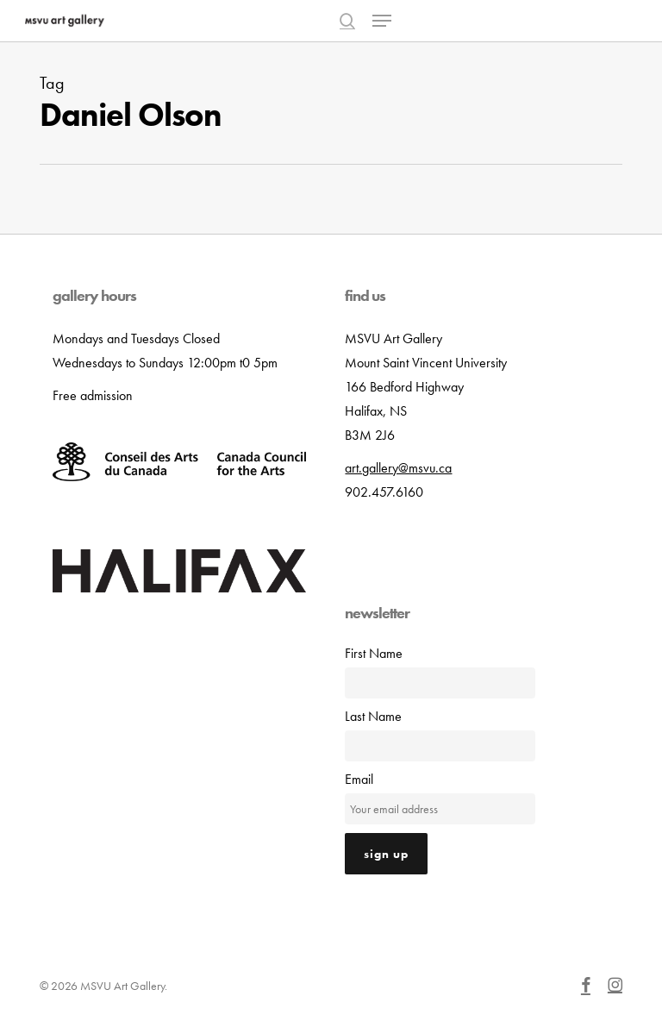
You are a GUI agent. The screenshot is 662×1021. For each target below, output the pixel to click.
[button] (381, 20)
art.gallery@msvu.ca (398, 468)
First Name (374, 653)
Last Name (373, 716)
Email (359, 779)
